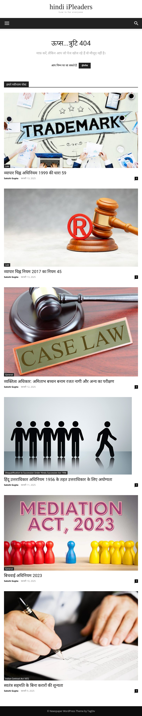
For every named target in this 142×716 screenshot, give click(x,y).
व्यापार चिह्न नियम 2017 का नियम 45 (33, 271)
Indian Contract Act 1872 (17, 678)
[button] (6, 23)
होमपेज (85, 65)
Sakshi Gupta (11, 178)
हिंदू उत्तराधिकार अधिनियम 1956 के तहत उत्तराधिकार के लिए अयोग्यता (58, 479)
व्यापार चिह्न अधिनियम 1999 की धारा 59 (35, 173)
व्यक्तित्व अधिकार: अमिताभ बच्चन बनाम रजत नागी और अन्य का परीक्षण (59, 381)
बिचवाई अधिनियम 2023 (23, 575)
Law (7, 166)
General (9, 374)
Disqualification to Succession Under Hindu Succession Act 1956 (35, 472)
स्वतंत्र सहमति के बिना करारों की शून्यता (33, 685)
